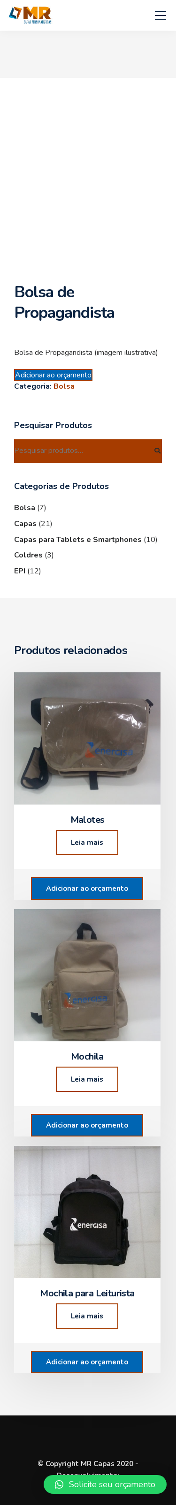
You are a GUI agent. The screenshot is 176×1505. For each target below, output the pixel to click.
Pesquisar (157, 451)
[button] (105, 1484)
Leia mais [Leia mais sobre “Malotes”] (87, 842)
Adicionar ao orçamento (53, 375)
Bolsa (64, 386)
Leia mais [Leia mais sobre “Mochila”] (87, 1079)
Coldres (28, 555)
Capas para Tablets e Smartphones (78, 539)
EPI (19, 571)
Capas (25, 524)
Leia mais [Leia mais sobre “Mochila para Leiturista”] (87, 1316)
